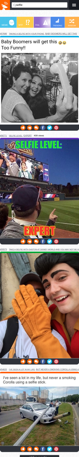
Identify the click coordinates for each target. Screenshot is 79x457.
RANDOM (72, 23)
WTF (24, 23)
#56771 (3, 136)
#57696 (3, 34)
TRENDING (57, 22)
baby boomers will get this (61, 34)
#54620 (3, 369)
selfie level (15, 136)
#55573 (3, 249)
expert (28, 136)
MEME (8, 23)
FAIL (41, 23)
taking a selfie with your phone (26, 34)
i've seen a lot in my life (22, 369)
